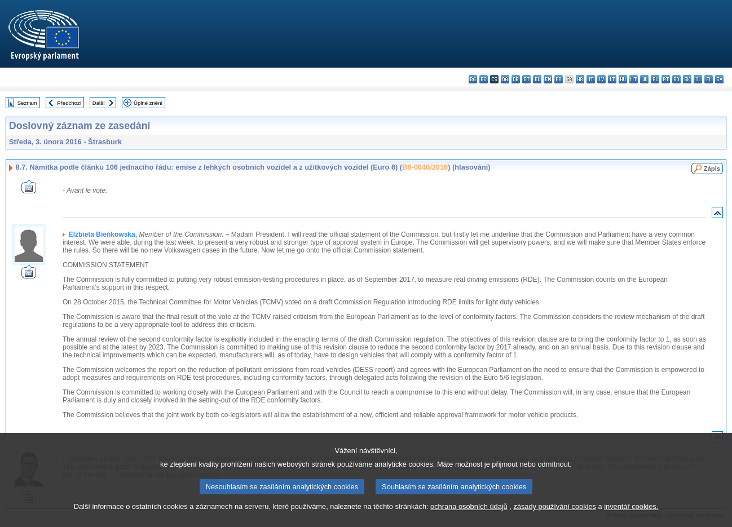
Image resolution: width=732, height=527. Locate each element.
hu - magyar (623, 79)
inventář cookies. (631, 520)
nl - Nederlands (644, 79)
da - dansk (505, 79)
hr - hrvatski (580, 79)
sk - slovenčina (687, 79)
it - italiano (591, 79)
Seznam (27, 103)
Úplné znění (148, 103)
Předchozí (69, 103)
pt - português (666, 79)
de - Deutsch (515, 79)
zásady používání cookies (554, 520)
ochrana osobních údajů (469, 520)
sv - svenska (719, 79)
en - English (548, 79)
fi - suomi (708, 79)
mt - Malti (633, 79)
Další (98, 103)
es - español (483, 79)
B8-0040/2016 (425, 167)
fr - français (558, 79)
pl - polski (655, 79)
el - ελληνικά (537, 79)
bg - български (473, 79)
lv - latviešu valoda (601, 79)
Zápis (712, 168)
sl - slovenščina (698, 79)
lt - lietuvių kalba (612, 79)
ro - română (676, 79)
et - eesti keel (526, 79)
